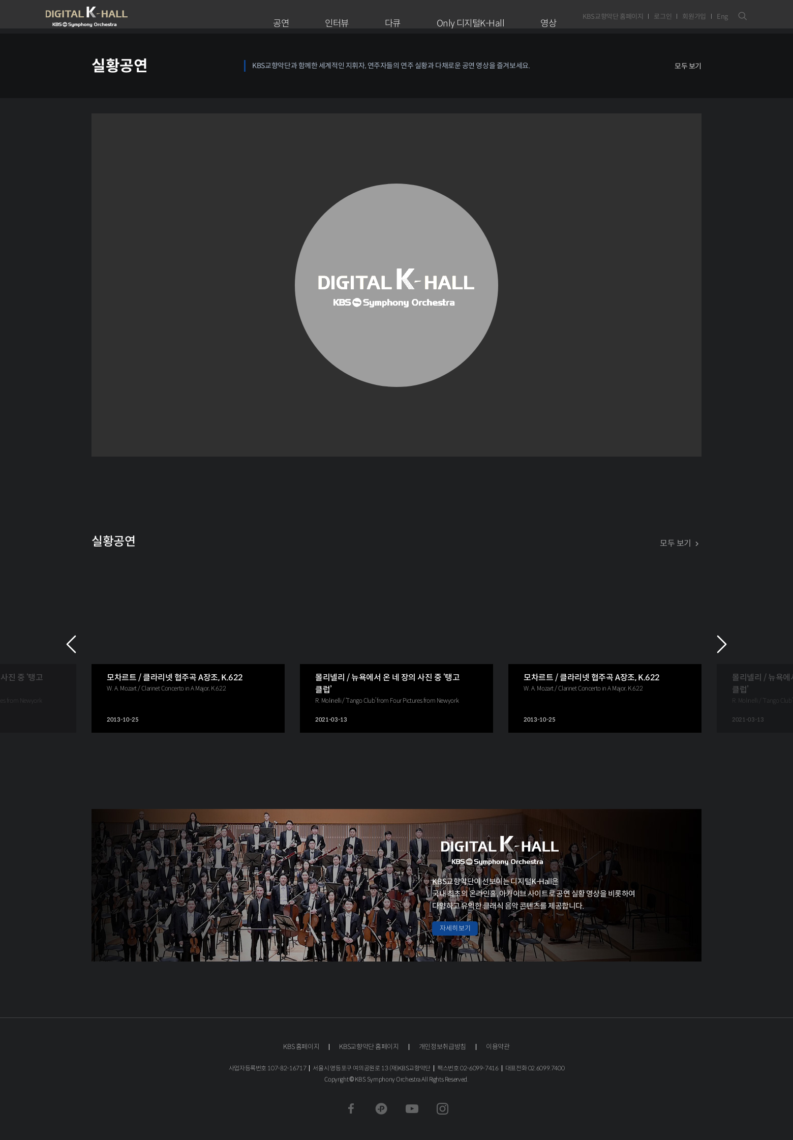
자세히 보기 (455, 928)
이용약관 (498, 1046)
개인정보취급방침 (442, 1046)
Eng (722, 16)
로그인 (663, 16)
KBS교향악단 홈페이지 (613, 16)
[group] (188, 644)
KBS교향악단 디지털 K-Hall (110, 17)
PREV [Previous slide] (71, 644)
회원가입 (694, 16)
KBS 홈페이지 (301, 1046)
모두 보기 (688, 66)
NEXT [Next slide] (722, 644)
